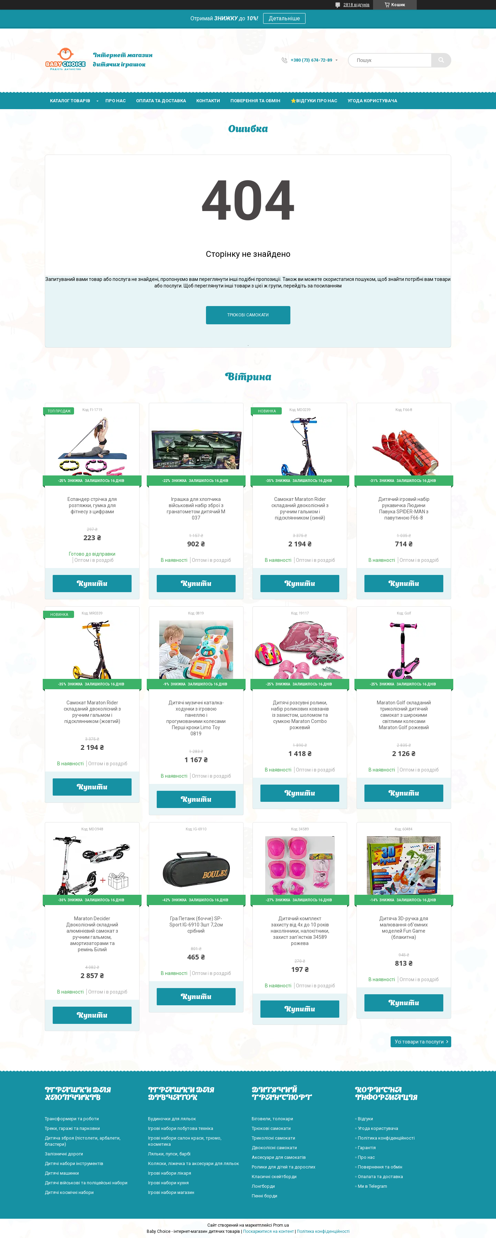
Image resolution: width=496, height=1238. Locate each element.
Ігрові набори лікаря (169, 1173)
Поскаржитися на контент (268, 1231)
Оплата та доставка (161, 100)
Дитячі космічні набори (69, 1192)
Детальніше (284, 18)
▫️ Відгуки (364, 1118)
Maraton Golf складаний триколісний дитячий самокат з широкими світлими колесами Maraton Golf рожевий (404, 715)
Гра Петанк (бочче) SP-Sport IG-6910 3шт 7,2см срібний (196, 925)
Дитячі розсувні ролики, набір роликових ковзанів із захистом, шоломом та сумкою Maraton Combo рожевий (300, 715)
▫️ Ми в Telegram (371, 1186)
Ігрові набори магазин (171, 1192)
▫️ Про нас (365, 1157)
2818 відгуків (356, 4)
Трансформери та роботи (72, 1118)
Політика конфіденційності (323, 1231)
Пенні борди (264, 1195)
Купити (92, 584)
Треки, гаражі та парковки (72, 1128)
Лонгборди (263, 1186)
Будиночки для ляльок (172, 1118)
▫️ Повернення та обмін (378, 1166)
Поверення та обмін (255, 100)
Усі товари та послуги (419, 1042)
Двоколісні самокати (274, 1147)
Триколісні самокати (273, 1138)
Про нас (115, 100)
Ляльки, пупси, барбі (169, 1153)
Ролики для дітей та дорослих (283, 1166)
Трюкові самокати (248, 315)
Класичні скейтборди (274, 1176)
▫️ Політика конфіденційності (385, 1138)
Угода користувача (372, 100)
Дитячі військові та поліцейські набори (86, 1182)
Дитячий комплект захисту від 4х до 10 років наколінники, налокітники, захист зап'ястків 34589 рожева (300, 931)
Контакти (208, 100)
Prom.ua (281, 1225)
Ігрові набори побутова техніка (180, 1128)
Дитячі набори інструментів (74, 1163)
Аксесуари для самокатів (279, 1157)
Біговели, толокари (272, 1118)
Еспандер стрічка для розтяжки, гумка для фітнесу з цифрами (92, 505)
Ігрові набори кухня (168, 1182)
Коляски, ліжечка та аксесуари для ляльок (193, 1163)
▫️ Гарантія (365, 1147)
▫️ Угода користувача (376, 1128)
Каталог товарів (70, 100)
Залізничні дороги (64, 1153)
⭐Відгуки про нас (314, 100)
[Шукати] (441, 60)
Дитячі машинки (62, 1173)
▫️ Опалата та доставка (379, 1176)
